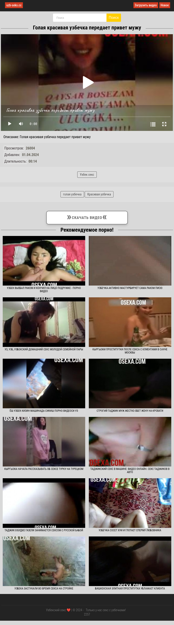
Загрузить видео (146, 5)
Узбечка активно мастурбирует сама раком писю (129, 288)
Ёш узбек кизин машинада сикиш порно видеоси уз (44, 410)
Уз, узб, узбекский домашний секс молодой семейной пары (44, 349)
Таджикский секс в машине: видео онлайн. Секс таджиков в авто (130, 470)
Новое (165, 5)
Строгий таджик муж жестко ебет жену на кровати (130, 410)
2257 (87, 614)
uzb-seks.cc (14, 5)
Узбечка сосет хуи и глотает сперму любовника (130, 530)
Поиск (114, 17)
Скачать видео (87, 217)
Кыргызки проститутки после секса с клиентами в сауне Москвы (129, 351)
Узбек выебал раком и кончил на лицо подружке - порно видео (44, 289)
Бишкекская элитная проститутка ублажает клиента (130, 588)
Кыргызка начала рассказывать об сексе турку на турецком (43, 469)
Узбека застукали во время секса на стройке (43, 588)
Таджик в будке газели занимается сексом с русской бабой (44, 530)
